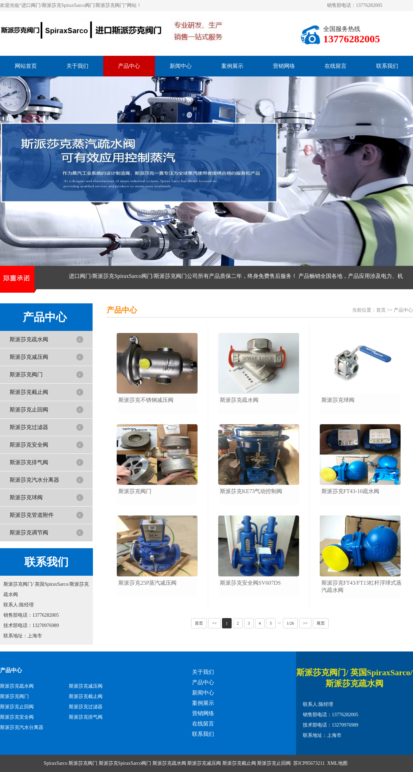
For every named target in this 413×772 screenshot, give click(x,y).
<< (214, 623)
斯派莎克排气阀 (29, 462)
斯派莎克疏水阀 (29, 339)
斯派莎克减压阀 (29, 357)
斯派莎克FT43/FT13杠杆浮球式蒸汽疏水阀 (361, 586)
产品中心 (129, 66)
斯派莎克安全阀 (29, 445)
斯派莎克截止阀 (29, 392)
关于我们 (77, 66)
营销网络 (284, 66)
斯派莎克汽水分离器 (34, 480)
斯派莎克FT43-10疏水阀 (350, 491)
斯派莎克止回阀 (29, 410)
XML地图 (337, 763)
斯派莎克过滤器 (29, 427)
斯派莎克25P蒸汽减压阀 (147, 583)
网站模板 (359, 763)
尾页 (321, 623)
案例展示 (232, 66)
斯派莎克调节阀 (29, 532)
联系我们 (387, 66)
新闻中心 (181, 66)
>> (305, 623)
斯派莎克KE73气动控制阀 (251, 491)
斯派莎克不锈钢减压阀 (145, 400)
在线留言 (336, 66)
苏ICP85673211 (309, 763)
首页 (381, 310)
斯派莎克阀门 (26, 374)
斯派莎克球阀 (26, 497)
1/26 (290, 623)
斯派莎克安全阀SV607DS (250, 583)
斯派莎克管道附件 (32, 515)
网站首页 (26, 66)
